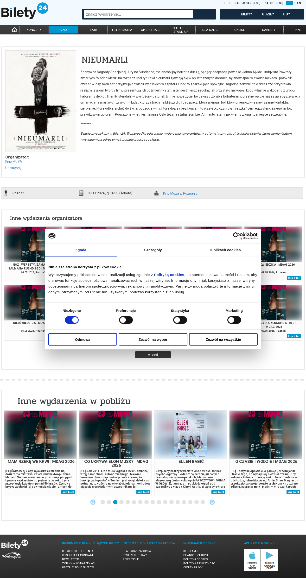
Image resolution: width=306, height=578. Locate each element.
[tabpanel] (40, 453)
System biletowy (135, 555)
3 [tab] (115, 502)
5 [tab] (128, 502)
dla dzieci (210, 30)
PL (289, 3)
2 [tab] (109, 502)
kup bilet (294, 278)
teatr (92, 30)
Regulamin (190, 551)
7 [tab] (140, 502)
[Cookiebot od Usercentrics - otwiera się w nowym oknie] (237, 236)
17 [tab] (203, 502)
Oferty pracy (193, 567)
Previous (93, 502)
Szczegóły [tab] (153, 250)
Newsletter (70, 559)
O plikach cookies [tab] (225, 250)
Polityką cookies (169, 274)
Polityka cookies (195, 559)
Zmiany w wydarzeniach (79, 563)
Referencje (131, 559)
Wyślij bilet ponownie (78, 555)
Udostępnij (13, 168)
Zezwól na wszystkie (223, 339)
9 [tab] (153, 502)
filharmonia (122, 30)
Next (212, 502)
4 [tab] (121, 502)
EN (299, 3)
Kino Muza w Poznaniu (180, 193)
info (288, 193)
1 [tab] (103, 502)
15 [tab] (190, 502)
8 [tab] (146, 502)
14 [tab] (184, 502)
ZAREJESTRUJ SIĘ (247, 3)
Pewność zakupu (195, 555)
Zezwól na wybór (153, 339)
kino (63, 30)
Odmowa (82, 339)
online (239, 30)
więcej (153, 354)
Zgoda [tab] (80, 250)
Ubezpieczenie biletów (78, 567)
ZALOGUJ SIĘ (273, 3)
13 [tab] (178, 502)
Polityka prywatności (199, 563)
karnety (268, 30)
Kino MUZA (13, 162)
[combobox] (138, 14)
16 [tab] (196, 502)
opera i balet (151, 30)
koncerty (34, 30)
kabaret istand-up (180, 29)
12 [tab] (171, 502)
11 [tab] (165, 502)
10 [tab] (159, 502)
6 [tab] (134, 502)
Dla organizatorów (137, 551)
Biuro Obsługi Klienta (77, 551)
